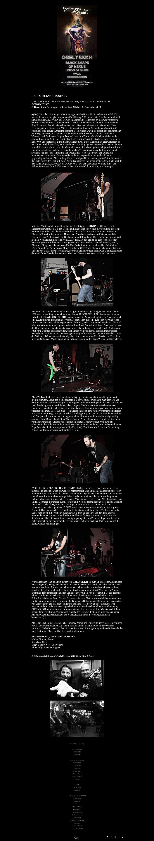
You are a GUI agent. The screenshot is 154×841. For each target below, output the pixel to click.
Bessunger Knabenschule (60, 107)
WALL (83, 101)
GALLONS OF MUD (99, 101)
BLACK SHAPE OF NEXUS (63, 101)
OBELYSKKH (39, 101)
